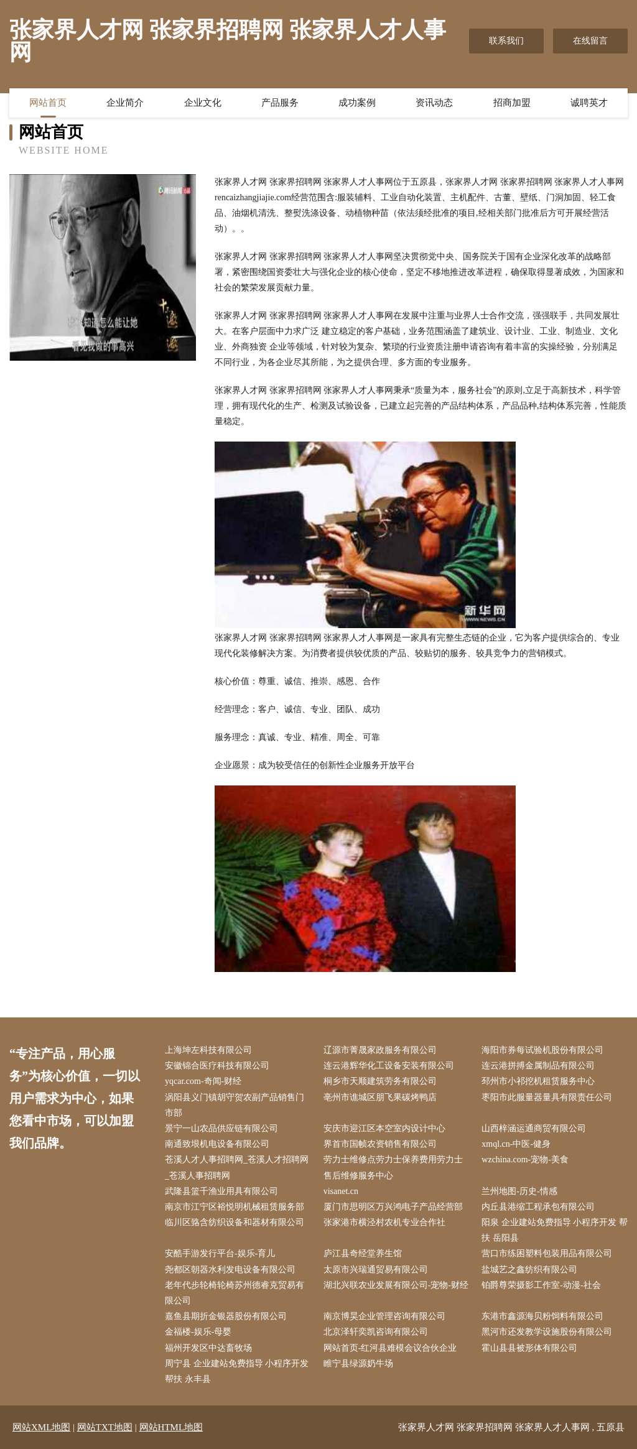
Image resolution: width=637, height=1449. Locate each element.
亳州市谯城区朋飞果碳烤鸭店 (380, 1097)
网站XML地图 (41, 1427)
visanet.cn (340, 1191)
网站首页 (48, 103)
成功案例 (357, 103)
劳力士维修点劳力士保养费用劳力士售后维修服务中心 (393, 1167)
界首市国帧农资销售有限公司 (380, 1144)
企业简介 (125, 103)
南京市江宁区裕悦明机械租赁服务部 (234, 1206)
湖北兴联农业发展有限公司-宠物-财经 (395, 1285)
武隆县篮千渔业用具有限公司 (221, 1191)
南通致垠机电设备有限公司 (217, 1144)
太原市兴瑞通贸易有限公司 (375, 1269)
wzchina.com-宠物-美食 (525, 1159)
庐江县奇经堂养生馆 (362, 1253)
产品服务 (280, 103)
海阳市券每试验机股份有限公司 (542, 1050)
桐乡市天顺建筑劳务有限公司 (380, 1081)
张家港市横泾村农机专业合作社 (384, 1222)
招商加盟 (512, 103)
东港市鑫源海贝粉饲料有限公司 (542, 1316)
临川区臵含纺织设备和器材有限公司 (234, 1222)
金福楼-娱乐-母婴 (198, 1331)
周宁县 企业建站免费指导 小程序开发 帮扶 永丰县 (237, 1371)
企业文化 (202, 103)
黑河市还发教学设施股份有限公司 (546, 1331)
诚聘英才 (589, 103)
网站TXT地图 (105, 1427)
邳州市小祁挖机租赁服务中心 (538, 1081)
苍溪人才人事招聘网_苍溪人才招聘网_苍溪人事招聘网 (237, 1167)
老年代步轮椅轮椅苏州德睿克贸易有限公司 (234, 1292)
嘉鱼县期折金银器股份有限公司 (226, 1316)
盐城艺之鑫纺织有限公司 (529, 1269)
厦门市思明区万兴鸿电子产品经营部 (393, 1206)
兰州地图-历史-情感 (519, 1191)
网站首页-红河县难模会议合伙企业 (390, 1348)
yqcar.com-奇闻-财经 (203, 1081)
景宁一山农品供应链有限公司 (221, 1128)
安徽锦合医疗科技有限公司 (217, 1065)
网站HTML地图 (171, 1427)
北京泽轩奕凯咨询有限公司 (375, 1331)
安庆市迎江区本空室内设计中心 (384, 1128)
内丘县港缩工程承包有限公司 (538, 1206)
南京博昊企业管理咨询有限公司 (384, 1316)
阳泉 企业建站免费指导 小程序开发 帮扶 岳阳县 (554, 1230)
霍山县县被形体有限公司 (529, 1348)
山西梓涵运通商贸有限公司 (533, 1128)
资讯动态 (434, 103)
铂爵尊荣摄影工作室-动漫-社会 (540, 1285)
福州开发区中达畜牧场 (208, 1348)
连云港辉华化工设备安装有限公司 (388, 1065)
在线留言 (590, 40)
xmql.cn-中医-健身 (516, 1144)
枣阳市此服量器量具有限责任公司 (546, 1097)
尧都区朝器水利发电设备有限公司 (230, 1269)
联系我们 (506, 40)
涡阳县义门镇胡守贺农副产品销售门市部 (234, 1105)
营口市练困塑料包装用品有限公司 (546, 1253)
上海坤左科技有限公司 (208, 1050)
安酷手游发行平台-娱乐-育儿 (220, 1253)
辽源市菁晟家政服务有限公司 (380, 1050)
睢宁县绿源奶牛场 (358, 1363)
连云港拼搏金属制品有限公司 (538, 1065)
